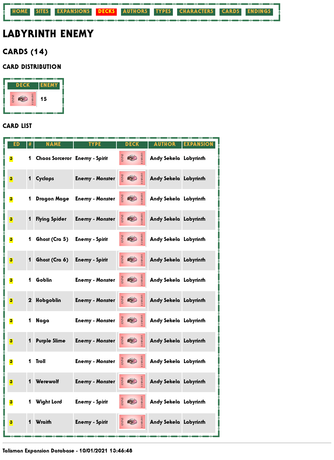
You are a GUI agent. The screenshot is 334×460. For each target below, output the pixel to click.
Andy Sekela (165, 159)
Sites (42, 12)
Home (20, 12)
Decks (106, 12)
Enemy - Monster (95, 179)
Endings (259, 12)
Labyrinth (194, 159)
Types (163, 12)
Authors (135, 12)
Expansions (73, 12)
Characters (196, 12)
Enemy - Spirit (91, 159)
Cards (230, 12)
